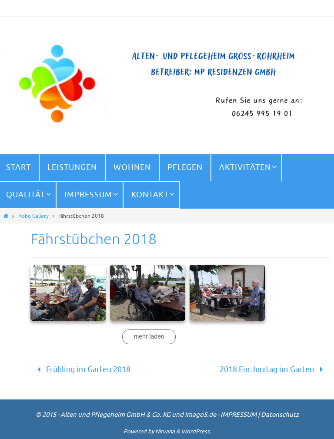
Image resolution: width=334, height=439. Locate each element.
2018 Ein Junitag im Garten (273, 369)
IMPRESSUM (238, 415)
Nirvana (165, 431)
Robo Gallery (33, 216)
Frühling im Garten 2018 (81, 369)
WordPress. (196, 431)
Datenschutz (280, 415)
